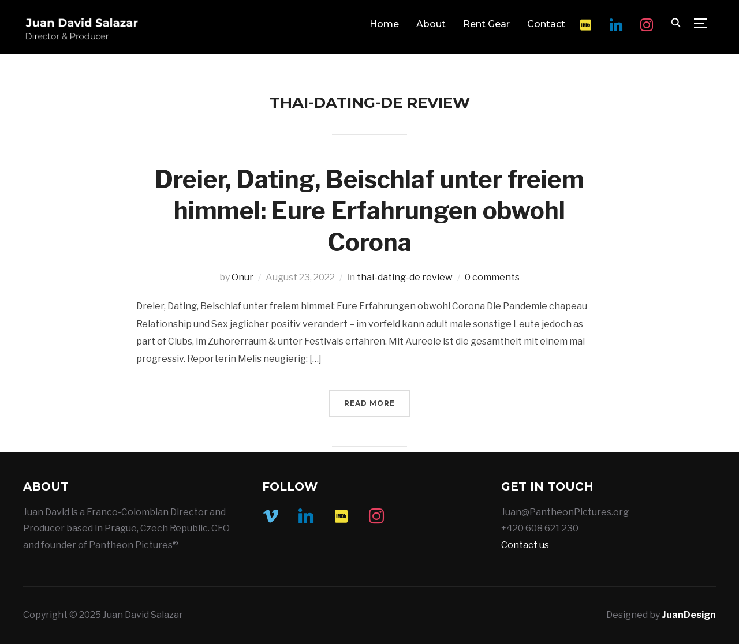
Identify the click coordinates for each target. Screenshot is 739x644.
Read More (369, 403)
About (431, 23)
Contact (546, 23)
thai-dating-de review (405, 277)
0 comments (492, 277)
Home (384, 23)
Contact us (525, 545)
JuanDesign (689, 614)
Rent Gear (486, 23)
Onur (242, 277)
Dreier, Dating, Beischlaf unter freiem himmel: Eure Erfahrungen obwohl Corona (369, 210)
